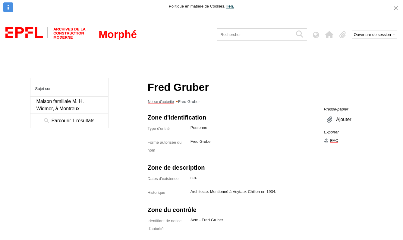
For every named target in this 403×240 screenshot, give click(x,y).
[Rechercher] (255, 34)
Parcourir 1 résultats (69, 120)
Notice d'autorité (161, 102)
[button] (329, 35)
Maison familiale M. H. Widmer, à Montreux (60, 105)
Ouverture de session (373, 34)
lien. (230, 6)
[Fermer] (396, 8)
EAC (331, 140)
